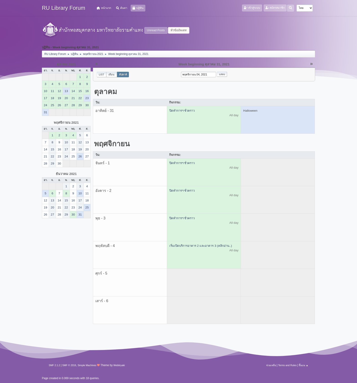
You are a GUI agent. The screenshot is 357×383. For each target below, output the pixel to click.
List (101, 74)
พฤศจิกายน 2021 (66, 122)
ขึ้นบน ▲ (303, 365)
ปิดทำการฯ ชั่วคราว (182, 110)
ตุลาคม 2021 (66, 64)
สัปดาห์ (123, 74)
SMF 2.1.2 (54, 365)
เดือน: (111, 74)
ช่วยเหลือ (271, 365)
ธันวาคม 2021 (66, 174)
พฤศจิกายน (112, 144)
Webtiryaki (119, 365)
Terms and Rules (287, 365)
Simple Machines (87, 365)
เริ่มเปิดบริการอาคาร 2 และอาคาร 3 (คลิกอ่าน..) (200, 245)
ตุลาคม (105, 91)
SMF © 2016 (69, 365)
